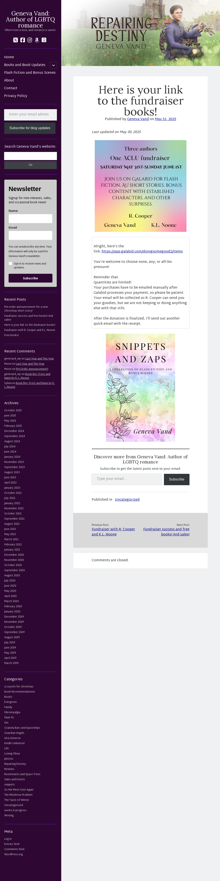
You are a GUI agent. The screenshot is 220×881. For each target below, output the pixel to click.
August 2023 (12, 472)
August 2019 (12, 637)
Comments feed (14, 849)
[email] (31, 235)
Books (8, 697)
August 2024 (12, 441)
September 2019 (14, 632)
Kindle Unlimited (14, 743)
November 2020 (14, 560)
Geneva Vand (138, 119)
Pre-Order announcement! (32, 369)
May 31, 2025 (165, 119)
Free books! (11, 335)
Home (9, 57)
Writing (9, 815)
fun (6, 722)
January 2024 (12, 457)
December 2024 (14, 431)
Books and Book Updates (24, 65)
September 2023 (14, 467)
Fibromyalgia (12, 712)
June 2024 (10, 452)
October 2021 (12, 513)
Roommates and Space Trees (22, 774)
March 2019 (11, 663)
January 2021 (12, 550)
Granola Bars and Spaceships (22, 728)
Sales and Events (14, 779)
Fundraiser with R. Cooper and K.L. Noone (29, 330)
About (9, 80)
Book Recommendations (19, 692)
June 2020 (10, 586)
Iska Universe (12, 738)
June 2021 (10, 529)
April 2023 (10, 482)
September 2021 (14, 519)
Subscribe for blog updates (29, 128)
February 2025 (13, 426)
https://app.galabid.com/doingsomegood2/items (142, 252)
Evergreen (10, 702)
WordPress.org (13, 854)
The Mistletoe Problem (18, 795)
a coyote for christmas (18, 686)
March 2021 (11, 539)
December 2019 (14, 617)
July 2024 (9, 446)
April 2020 (10, 596)
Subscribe (30, 278)
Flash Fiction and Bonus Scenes (30, 73)
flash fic (9, 717)
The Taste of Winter (16, 800)
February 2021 (13, 544)
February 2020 (13, 606)
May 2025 (10, 421)
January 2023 (12, 488)
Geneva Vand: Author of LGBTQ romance (30, 19)
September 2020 (14, 570)
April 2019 (10, 658)
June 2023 (10, 477)
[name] (31, 218)
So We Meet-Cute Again (19, 790)
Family (8, 707)
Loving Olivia (12, 753)
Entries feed (11, 844)
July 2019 (9, 642)
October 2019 (12, 627)
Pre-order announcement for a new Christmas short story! (26, 309)
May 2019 (10, 653)
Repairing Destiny (15, 764)
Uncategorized (13, 805)
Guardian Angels (14, 733)
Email (13, 227)
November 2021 (14, 508)
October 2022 (13, 493)
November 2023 (14, 462)
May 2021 (10, 534)
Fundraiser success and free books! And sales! (28, 318)
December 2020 (14, 555)
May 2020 (10, 591)
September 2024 (14, 436)
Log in (8, 839)
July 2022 (9, 498)
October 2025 (12, 410)
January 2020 (12, 611)
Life (6, 748)
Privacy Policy (15, 96)
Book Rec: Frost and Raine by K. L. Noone (27, 376)
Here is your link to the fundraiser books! (29, 325)
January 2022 (12, 503)
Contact (10, 88)
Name (13, 211)
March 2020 (11, 601)
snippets (9, 784)
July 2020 (9, 580)
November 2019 (14, 622)
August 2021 (12, 524)
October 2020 (13, 565)
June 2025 (10, 415)
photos (8, 759)
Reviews (9, 769)
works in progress (15, 810)
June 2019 (10, 647)
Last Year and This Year (39, 358)
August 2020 (12, 575)
